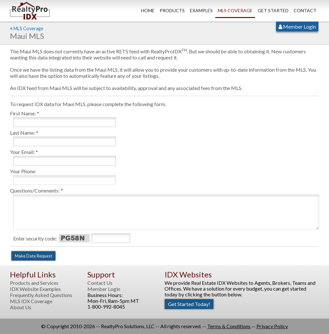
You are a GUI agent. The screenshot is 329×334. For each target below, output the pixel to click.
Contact (305, 10)
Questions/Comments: (35, 190)
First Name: (23, 113)
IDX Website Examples (35, 289)
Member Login (297, 26)
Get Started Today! (189, 304)
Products (172, 10)
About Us (20, 307)
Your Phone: (23, 171)
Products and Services (34, 283)
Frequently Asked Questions (41, 295)
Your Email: (22, 152)
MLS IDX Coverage (31, 301)
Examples (201, 10)
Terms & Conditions (229, 326)
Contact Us (99, 283)
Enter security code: (35, 238)
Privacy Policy (272, 326)
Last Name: (22, 133)
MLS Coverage (235, 10)
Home (148, 10)
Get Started (273, 10)
